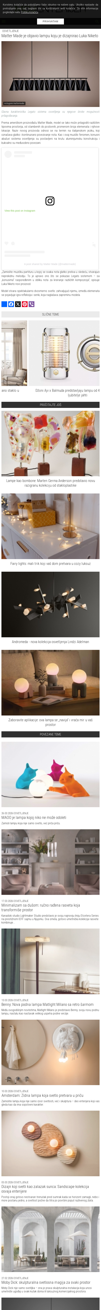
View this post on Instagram (19, 210)
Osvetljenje (10, 31)
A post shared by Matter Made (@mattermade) (50, 264)
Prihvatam (50, 21)
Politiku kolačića (29, 12)
